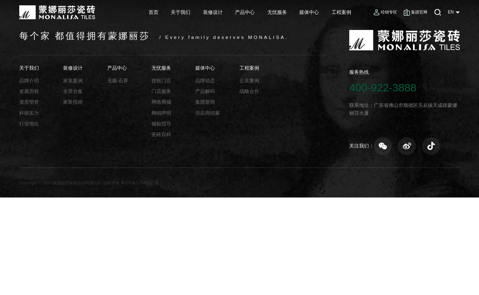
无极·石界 (117, 80)
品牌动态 (205, 80)
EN (451, 12)
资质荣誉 (29, 101)
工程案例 (341, 12)
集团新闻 (205, 101)
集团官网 (419, 12)
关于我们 (180, 12)
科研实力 (29, 113)
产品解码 (205, 91)
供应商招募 (207, 113)
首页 (153, 12)
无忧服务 (277, 12)
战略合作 (249, 91)
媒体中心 (309, 12)
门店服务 (161, 91)
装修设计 (213, 12)
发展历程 (29, 91)
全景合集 (73, 91)
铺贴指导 (161, 123)
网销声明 (161, 113)
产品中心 (245, 12)
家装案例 (73, 80)
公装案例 (249, 80)
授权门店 (161, 80)
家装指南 (73, 101)
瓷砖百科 (161, 134)
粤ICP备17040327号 (140, 183)
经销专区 (389, 12)
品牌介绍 (29, 80)
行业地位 (29, 123)
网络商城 (161, 101)
